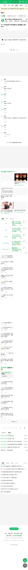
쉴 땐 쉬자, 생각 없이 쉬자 (10, 456)
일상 (12, 5)
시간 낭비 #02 (8, 445)
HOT (5, 5)
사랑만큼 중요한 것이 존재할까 (12, 453)
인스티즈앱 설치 (14, 538)
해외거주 (17, 21)
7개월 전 (2, 29)
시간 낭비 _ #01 (8, 448)
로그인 (8, 142)
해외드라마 (24, 21)
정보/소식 (12, 218)
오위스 (22, 16)
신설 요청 (10, 377)
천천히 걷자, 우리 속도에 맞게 (12, 450)
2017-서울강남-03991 (14, 549)
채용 (21, 542)
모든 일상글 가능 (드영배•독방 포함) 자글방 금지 (13, 8)
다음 (20, 437)
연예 (16, 5)
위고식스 (12, 16)
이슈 (9, 5)
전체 (2, 218)
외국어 (11, 21)
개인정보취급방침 (17, 545)
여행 (6, 21)
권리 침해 (8, 545)
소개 (5, 542)
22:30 (25, 472)
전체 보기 (3, 459)
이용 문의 (10, 542)
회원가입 (15, 1)
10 (16, 437)
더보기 (14, 431)
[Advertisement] (14, 315)
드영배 (20, 5)
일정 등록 (9, 459)
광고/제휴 (16, 542)
